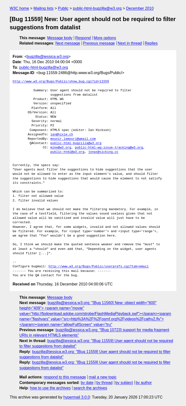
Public (63, 8)
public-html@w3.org (67, 152)
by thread (104, 383)
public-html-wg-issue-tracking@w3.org (109, 148)
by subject (124, 383)
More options (105, 38)
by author (144, 383)
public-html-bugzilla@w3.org (97, 8)
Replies (151, 43)
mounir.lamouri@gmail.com (73, 139)
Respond (83, 38)
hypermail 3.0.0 (76, 397)
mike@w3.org (60, 148)
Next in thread (130, 43)
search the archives (90, 388)
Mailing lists (43, 8)
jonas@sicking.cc (103, 152)
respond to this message (65, 377)
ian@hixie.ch (61, 134)
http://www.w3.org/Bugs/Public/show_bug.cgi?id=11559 (61, 81)
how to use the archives (50, 388)
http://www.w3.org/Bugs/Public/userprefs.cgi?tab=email (98, 266)
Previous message (99, 43)
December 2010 (140, 8)
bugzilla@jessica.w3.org (47, 56)
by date (87, 383)
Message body (59, 38)
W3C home (19, 8)
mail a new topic (103, 377)
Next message (67, 43)
